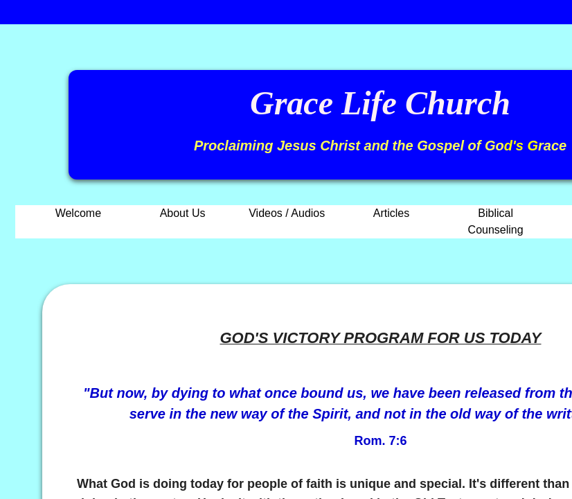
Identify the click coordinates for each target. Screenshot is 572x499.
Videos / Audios (287, 213)
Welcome (78, 213)
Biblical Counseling (496, 221)
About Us (183, 213)
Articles (391, 213)
